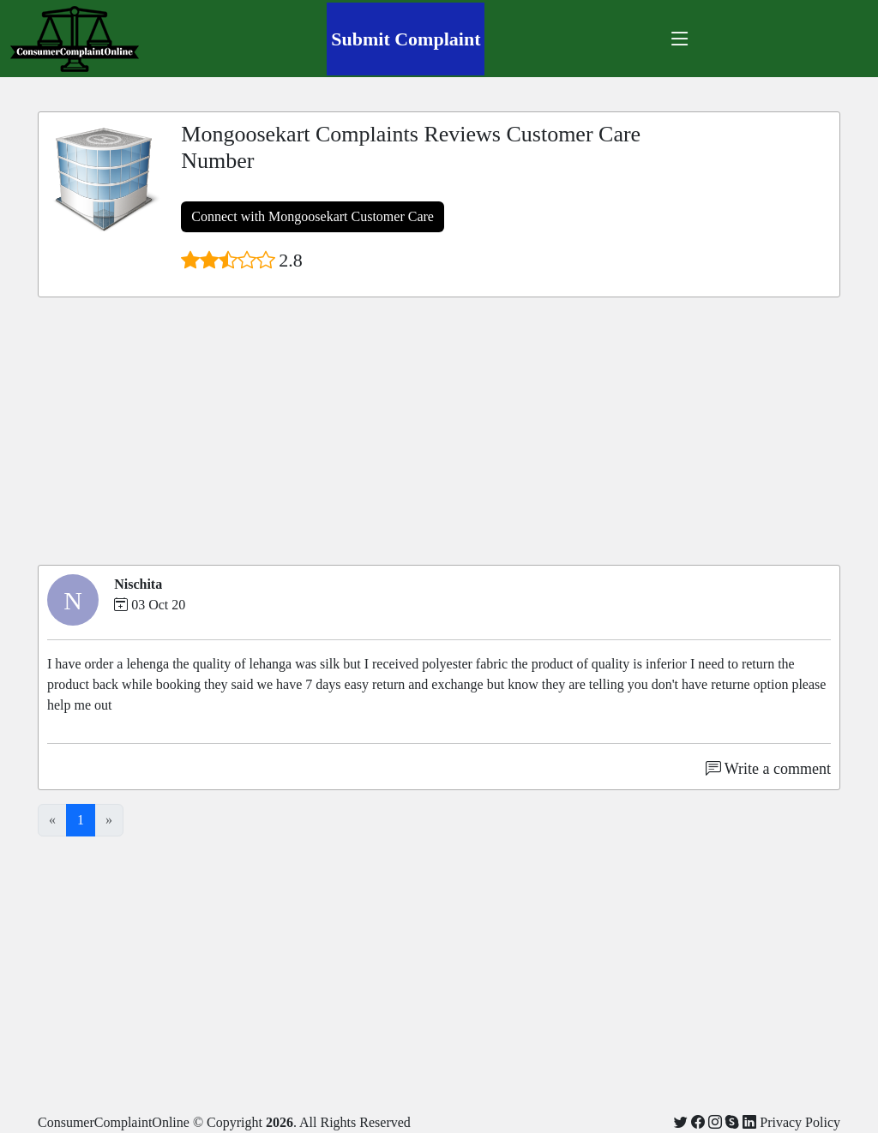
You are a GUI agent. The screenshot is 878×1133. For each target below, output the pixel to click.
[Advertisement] (439, 431)
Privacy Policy (800, 1122)
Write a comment (768, 768)
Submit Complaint (405, 39)
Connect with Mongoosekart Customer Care (312, 216)
